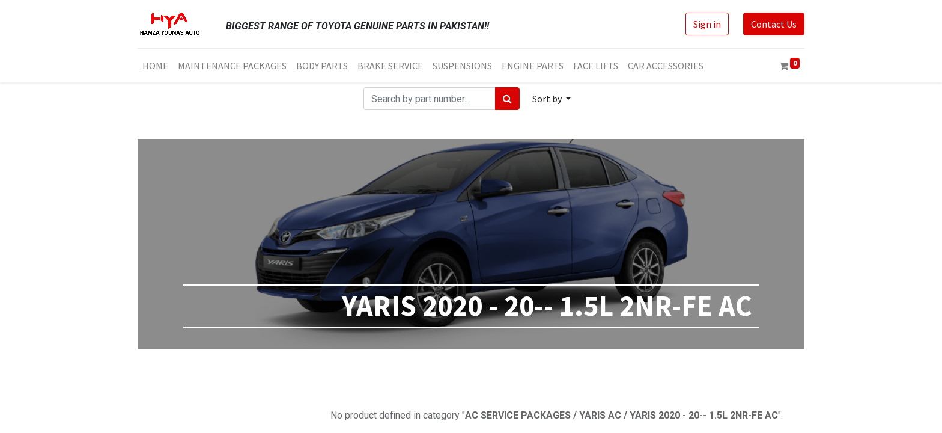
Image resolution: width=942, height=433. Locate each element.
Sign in (707, 24)
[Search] (507, 98)
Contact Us (774, 24)
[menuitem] (155, 66)
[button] (551, 98)
